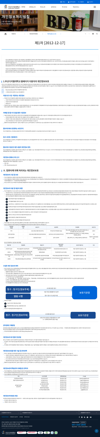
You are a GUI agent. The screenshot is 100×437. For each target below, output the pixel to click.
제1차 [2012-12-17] (52, 34)
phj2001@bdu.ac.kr (84, 384)
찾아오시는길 (26, 417)
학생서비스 (76, 7)
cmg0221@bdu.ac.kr (84, 380)
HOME (5, 34)
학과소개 (42, 7)
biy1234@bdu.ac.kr (84, 388)
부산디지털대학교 (12, 7)
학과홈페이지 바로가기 (27, 413)
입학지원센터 (73, 2)
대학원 (23, 7)
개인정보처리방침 (34, 34)
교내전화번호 (83, 422)
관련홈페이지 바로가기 (85, 413)
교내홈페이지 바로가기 (6, 413)
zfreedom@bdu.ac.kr (84, 382)
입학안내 (53, 7)
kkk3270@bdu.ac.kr (84, 386)
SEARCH (82, 2)
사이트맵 (21, 417)
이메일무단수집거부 (14, 417)
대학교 (65, 2)
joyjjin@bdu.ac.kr (84, 390)
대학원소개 (32, 7)
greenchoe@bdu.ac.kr (84, 378)
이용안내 (14, 34)
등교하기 (91, 2)
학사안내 (64, 7)
